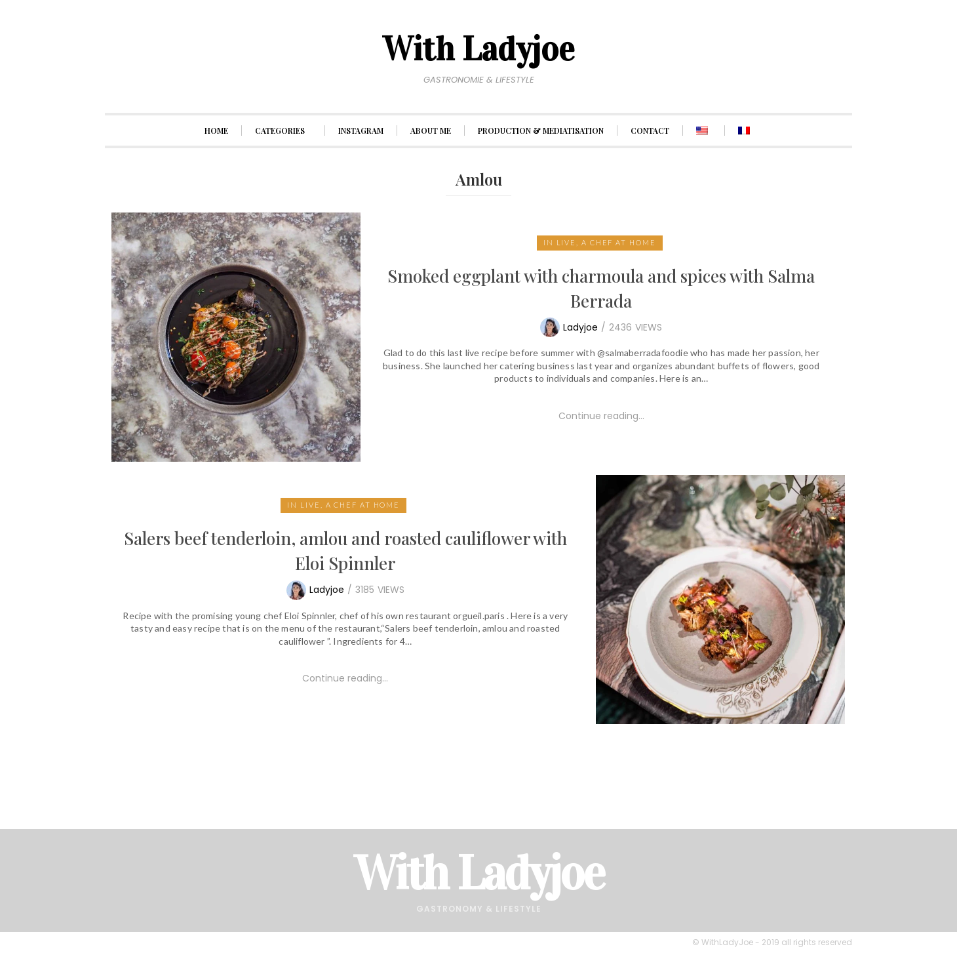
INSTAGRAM (360, 130)
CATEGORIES (283, 130)
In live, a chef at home (599, 242)
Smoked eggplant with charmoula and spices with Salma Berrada (601, 288)
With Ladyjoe (479, 873)
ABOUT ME (430, 130)
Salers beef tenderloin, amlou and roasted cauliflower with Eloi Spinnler (345, 551)
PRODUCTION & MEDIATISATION (541, 130)
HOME (216, 130)
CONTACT (650, 130)
